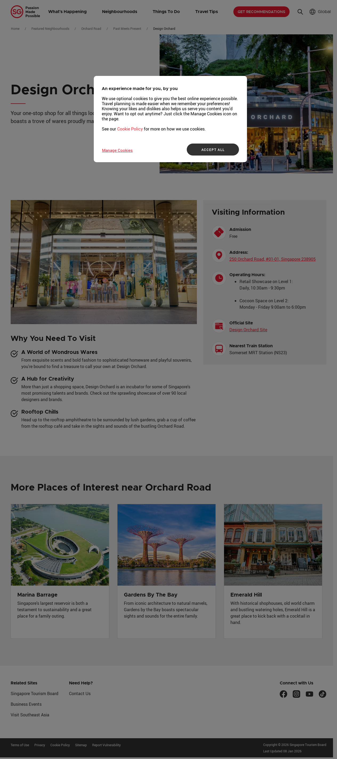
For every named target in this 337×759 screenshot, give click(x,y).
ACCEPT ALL (213, 150)
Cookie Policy (130, 129)
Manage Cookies (117, 150)
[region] (170, 119)
